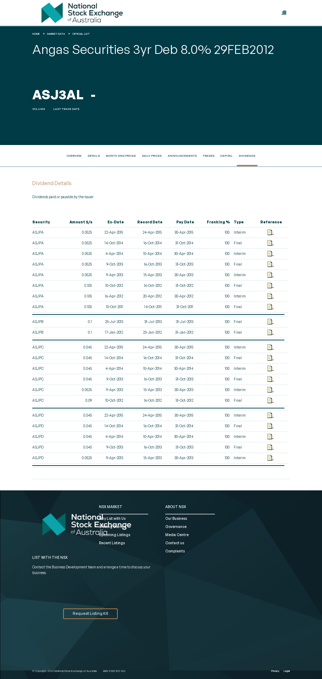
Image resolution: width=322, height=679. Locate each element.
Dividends (247, 155)
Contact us (174, 543)
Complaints (175, 551)
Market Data (56, 33)
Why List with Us (112, 518)
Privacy (275, 671)
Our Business (176, 518)
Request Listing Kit (90, 613)
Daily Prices (152, 155)
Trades (209, 155)
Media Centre (177, 535)
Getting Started (112, 526)
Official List (81, 33)
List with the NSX (50, 557)
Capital (226, 155)
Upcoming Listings (114, 535)
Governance (176, 526)
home (36, 33)
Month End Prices (121, 155)
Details (94, 155)
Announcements (182, 155)
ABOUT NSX (175, 507)
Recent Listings (112, 543)
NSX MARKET (110, 507)
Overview (74, 155)
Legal (287, 671)
